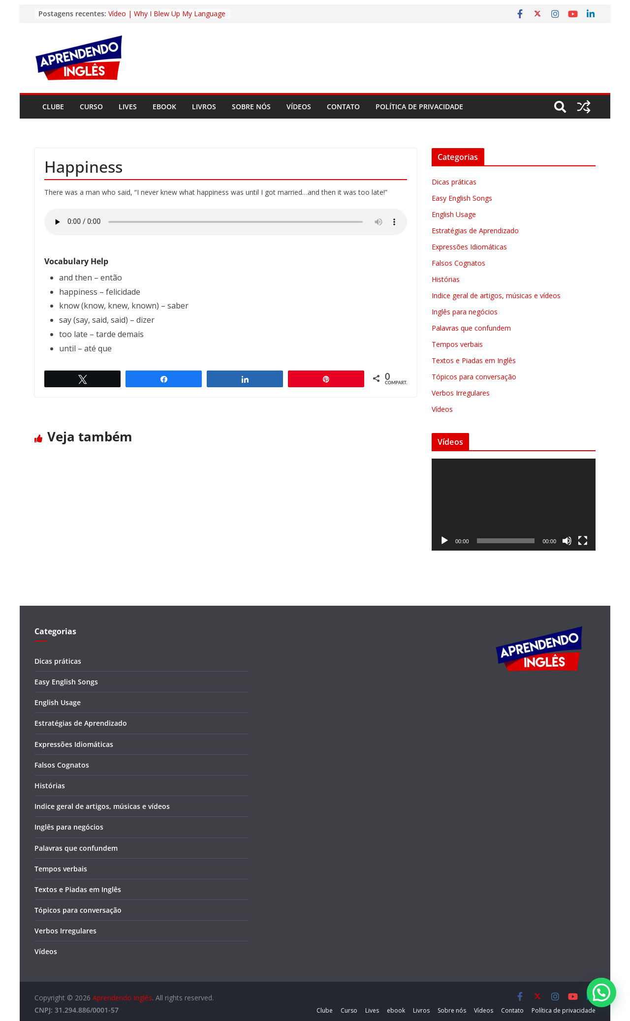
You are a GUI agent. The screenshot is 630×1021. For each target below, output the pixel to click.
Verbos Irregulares (461, 393)
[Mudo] (567, 541)
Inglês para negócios (465, 311)
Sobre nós (251, 106)
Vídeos (298, 106)
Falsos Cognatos (458, 263)
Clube (53, 106)
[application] (514, 505)
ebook (164, 106)
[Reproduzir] (444, 541)
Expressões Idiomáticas (469, 246)
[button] (601, 992)
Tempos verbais (457, 344)
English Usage (454, 214)
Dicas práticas (454, 181)
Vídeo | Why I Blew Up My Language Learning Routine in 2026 (166, 18)
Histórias (446, 279)
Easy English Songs (462, 198)
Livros (204, 106)
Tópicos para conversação (474, 376)
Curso (91, 106)
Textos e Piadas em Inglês (474, 360)
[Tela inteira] (583, 541)
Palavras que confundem (471, 328)
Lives (128, 106)
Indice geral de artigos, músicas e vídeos (496, 295)
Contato (343, 106)
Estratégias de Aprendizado (475, 230)
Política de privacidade (419, 106)
